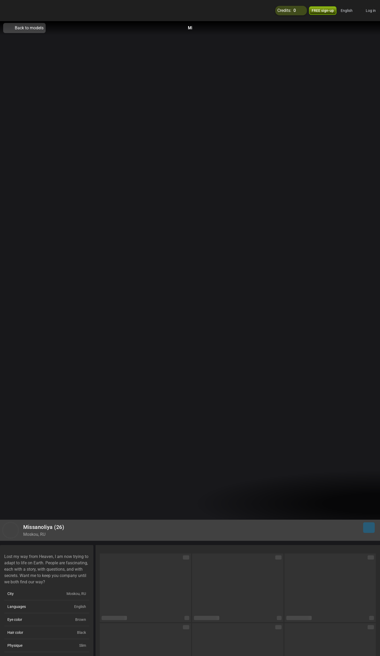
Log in (371, 10)
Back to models (24, 28)
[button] (350, 10)
